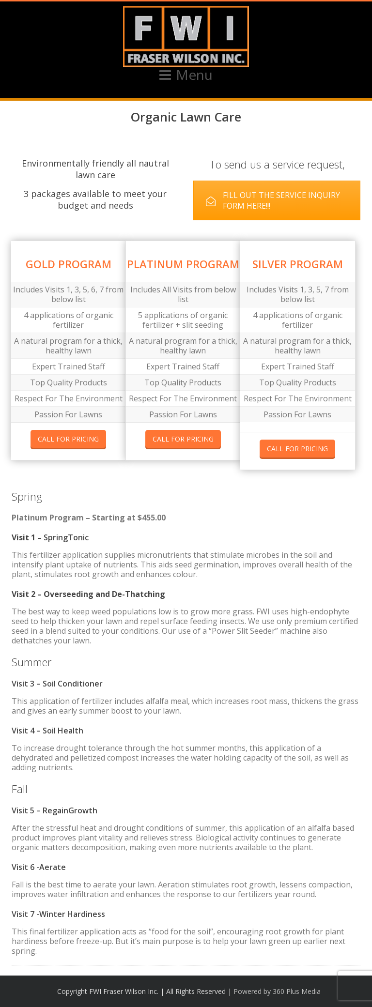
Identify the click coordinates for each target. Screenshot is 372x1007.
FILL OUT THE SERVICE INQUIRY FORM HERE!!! (273, 200)
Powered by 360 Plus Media (277, 991)
